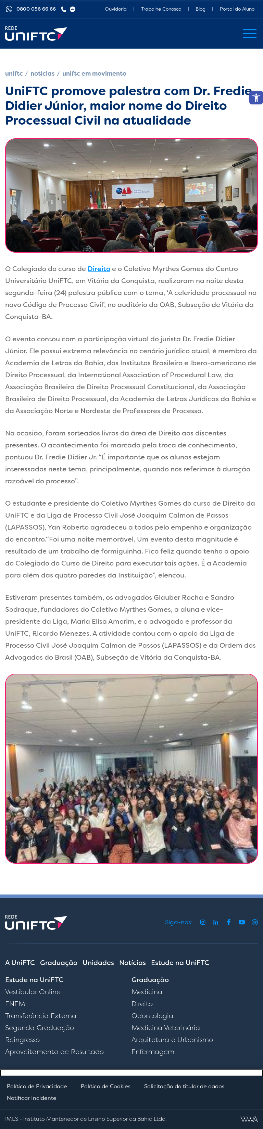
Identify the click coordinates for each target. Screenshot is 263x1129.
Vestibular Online (33, 991)
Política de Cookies (105, 1086)
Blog (200, 9)
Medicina (147, 991)
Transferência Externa (40, 1015)
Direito (99, 268)
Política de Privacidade (37, 1086)
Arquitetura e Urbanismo (172, 1039)
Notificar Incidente (32, 1098)
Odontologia (152, 1015)
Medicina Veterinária (166, 1027)
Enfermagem (153, 1051)
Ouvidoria (116, 9)
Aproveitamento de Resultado (54, 1051)
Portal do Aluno (237, 9)
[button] (256, 97)
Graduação (58, 962)
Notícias (132, 962)
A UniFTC (20, 962)
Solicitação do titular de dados (184, 1086)
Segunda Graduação (39, 1027)
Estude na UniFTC (180, 962)
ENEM (15, 1003)
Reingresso (22, 1039)
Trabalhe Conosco (161, 9)
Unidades (98, 962)
